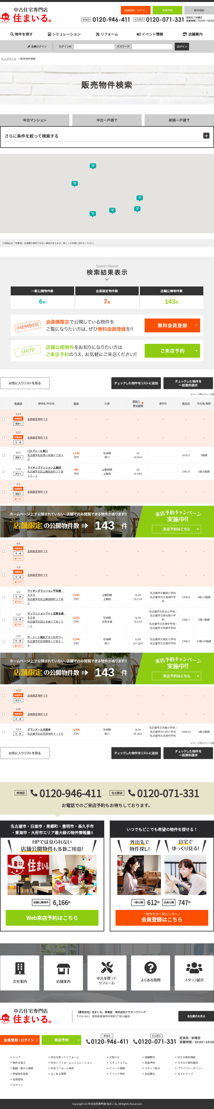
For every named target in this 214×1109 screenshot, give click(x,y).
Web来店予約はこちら (52, 917)
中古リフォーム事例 (62, 1068)
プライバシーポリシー (190, 1068)
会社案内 (150, 1074)
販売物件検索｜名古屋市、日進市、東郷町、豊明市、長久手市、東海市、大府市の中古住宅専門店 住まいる (25, 15)
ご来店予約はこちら (107, 350)
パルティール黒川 (37, 451)
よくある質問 (58, 1074)
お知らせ (114, 1057)
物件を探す (21, 34)
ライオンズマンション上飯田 (44, 467)
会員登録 (18, 1079)
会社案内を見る (196, 1016)
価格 (76, 403)
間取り (136, 401)
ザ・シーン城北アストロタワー (45, 637)
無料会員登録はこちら (107, 325)
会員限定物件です (37, 419)
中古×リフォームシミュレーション (71, 1063)
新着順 (18, 403)
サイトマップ (185, 1074)
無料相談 (199, 10)
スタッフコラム (118, 1063)
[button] (93, 214)
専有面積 (138, 405)
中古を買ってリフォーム (65, 1057)
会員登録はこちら (161, 916)
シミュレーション (64, 34)
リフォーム (107, 34)
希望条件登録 (20, 1074)
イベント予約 (117, 1074)
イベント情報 (150, 34)
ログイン (18, 1085)
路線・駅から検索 (23, 1068)
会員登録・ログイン (135, 10)
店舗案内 (193, 34)
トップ (16, 1057)
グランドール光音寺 (39, 729)
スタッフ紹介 (152, 1068)
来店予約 (167, 10)
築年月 (186, 403)
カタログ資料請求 (188, 1063)
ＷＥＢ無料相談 (187, 1057)
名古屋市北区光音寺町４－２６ (45, 734)
